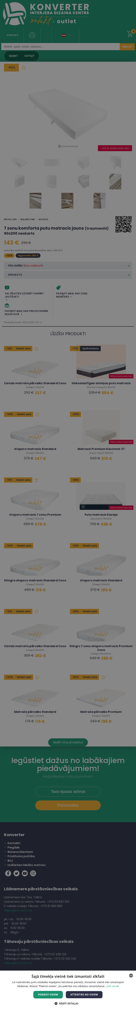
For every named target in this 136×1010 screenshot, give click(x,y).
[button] (67, 1003)
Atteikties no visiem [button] (84, 994)
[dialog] (68, 505)
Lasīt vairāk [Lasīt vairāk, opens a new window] (112, 986)
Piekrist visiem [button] (48, 994)
